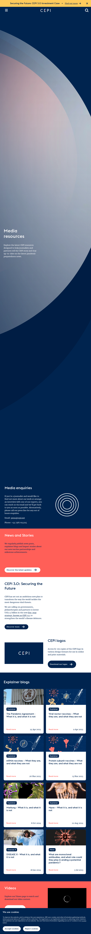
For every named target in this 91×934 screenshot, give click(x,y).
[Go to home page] (60, 10)
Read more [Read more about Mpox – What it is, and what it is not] (53, 823)
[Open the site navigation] (6, 10)
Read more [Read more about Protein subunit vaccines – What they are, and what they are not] (53, 776)
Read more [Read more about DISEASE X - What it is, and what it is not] (11, 870)
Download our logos (61, 664)
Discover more (16, 626)
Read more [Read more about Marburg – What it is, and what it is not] (11, 823)
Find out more (73, 3)
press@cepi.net (18, 518)
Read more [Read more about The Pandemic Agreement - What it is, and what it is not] (11, 729)
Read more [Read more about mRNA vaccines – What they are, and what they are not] (11, 776)
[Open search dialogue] (87, 10)
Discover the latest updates (22, 569)
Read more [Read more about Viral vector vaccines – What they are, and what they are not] (53, 729)
